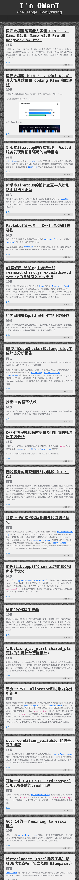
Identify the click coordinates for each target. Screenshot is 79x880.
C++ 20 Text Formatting (38, 449)
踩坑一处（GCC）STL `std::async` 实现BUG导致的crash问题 (38, 783)
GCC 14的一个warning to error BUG (36, 823)
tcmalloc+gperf (54, 705)
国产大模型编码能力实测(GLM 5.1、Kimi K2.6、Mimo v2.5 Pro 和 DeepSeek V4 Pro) (37, 35)
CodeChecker (12, 375)
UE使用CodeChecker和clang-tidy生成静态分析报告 (39, 351)
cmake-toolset (51, 239)
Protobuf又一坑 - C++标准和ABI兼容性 (38, 227)
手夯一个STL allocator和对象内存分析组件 (39, 691)
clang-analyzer (52, 372)
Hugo (41, 286)
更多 (7, 62)
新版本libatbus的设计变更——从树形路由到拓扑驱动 (37, 187)
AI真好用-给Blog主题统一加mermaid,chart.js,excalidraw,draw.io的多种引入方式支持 (38, 272)
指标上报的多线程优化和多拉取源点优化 (37, 520)
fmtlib (19, 449)
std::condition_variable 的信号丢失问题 (38, 742)
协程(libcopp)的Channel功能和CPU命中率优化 (38, 568)
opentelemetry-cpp (40, 540)
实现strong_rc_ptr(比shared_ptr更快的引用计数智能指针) (38, 650)
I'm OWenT (39, 5)
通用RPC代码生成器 (22, 609)
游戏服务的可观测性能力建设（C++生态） (37, 474)
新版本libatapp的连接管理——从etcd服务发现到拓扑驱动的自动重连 (38, 149)
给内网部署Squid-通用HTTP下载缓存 (37, 315)
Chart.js (68, 286)
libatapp (32, 167)
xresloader (11, 872)
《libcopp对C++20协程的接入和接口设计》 (29, 580)
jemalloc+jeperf (32, 705)
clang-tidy (36, 372)
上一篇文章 (12, 161)
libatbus (32, 161)
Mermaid (55, 286)
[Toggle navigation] (4, 18)
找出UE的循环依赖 (21, 401)
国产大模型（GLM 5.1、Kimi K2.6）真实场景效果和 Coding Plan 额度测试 (39, 80)
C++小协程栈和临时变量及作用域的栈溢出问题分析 (39, 434)
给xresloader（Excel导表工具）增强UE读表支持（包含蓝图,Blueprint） (40, 861)
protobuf (10, 242)
